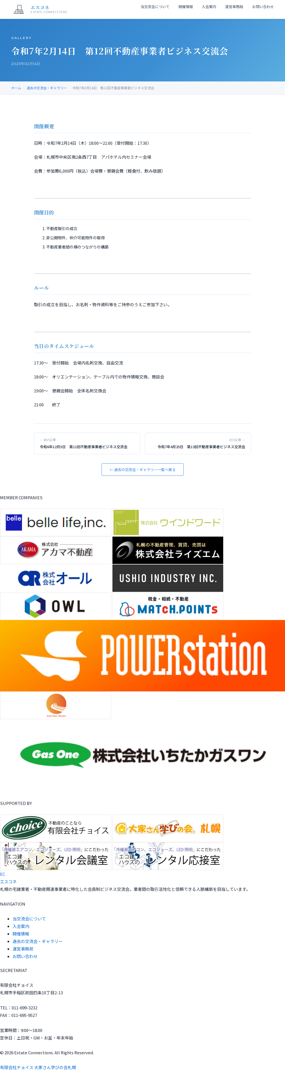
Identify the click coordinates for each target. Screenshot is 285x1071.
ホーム (16, 87)
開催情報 (185, 6)
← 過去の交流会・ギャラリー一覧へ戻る (143, 469)
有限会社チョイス (16, 1067)
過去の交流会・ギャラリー (47, 87)
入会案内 (209, 6)
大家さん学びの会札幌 (55, 1067)
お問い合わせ (263, 6)
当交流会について (155, 6)
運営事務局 (234, 6)
